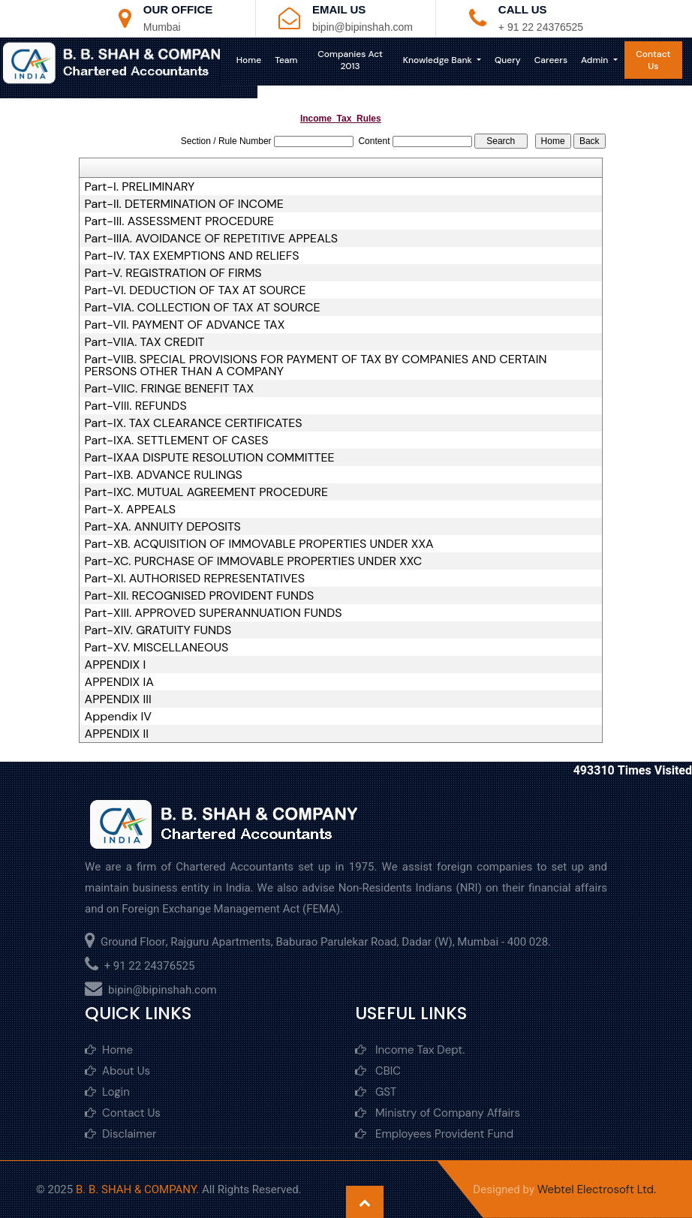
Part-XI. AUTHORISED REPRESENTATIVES (195, 579)
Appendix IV (118, 717)
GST (375, 1091)
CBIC (378, 1070)
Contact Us (654, 60)
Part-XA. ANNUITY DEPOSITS (163, 527)
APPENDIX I (115, 665)
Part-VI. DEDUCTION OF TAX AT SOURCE (195, 290)
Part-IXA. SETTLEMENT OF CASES (177, 441)
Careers (553, 60)
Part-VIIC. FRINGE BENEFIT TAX (169, 389)
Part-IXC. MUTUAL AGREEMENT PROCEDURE (206, 492)
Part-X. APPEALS (130, 510)
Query (510, 60)
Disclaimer (121, 1133)
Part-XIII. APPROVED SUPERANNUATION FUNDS (213, 613)
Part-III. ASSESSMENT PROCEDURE (179, 221)
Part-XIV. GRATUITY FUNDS (158, 630)
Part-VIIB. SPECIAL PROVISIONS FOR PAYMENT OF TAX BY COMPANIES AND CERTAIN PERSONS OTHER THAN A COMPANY (316, 365)
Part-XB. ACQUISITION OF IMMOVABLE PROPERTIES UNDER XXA (259, 544)
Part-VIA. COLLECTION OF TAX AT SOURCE (202, 308)
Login (107, 1091)
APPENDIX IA (119, 682)
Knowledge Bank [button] (440, 60)
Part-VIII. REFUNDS (136, 406)
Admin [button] (597, 60)
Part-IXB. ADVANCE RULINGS (163, 475)
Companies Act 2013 (355, 60)
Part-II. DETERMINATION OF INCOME (184, 204)
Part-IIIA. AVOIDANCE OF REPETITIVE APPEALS (211, 239)
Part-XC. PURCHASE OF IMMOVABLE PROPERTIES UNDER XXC (254, 561)
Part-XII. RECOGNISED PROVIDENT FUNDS (199, 596)
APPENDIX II (117, 734)
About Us (117, 1070)
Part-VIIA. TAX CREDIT (145, 342)
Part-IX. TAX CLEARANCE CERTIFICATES (193, 423)
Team (295, 60)
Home (257, 60)
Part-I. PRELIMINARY (140, 187)
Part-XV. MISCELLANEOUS (157, 648)
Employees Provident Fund (434, 1133)
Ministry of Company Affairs (437, 1112)
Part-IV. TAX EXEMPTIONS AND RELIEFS (192, 256)
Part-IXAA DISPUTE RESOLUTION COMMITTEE (210, 458)
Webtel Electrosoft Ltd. (596, 1189)
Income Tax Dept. (410, 1049)
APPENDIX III (118, 699)
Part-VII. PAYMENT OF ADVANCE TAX (185, 325)
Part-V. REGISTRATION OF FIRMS (173, 273)
